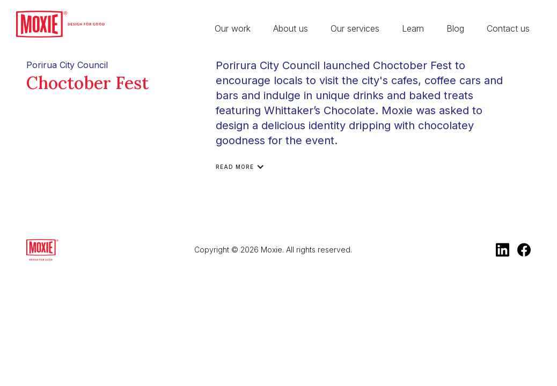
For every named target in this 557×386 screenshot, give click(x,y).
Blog (455, 28)
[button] (245, 167)
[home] (60, 24)
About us (290, 28)
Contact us (508, 28)
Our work (233, 28)
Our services (355, 28)
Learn (413, 28)
